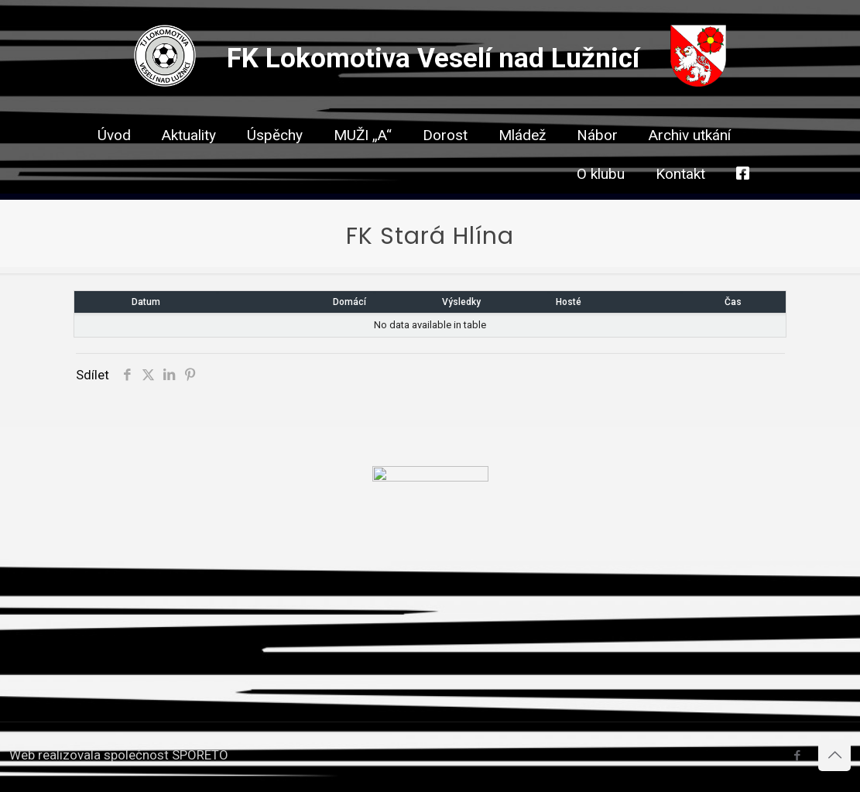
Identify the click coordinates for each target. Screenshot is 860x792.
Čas (733, 302)
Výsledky (461, 302)
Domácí (349, 302)
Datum (146, 302)
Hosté (568, 302)
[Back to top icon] (834, 755)
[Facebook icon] (797, 756)
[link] (445, 162)
